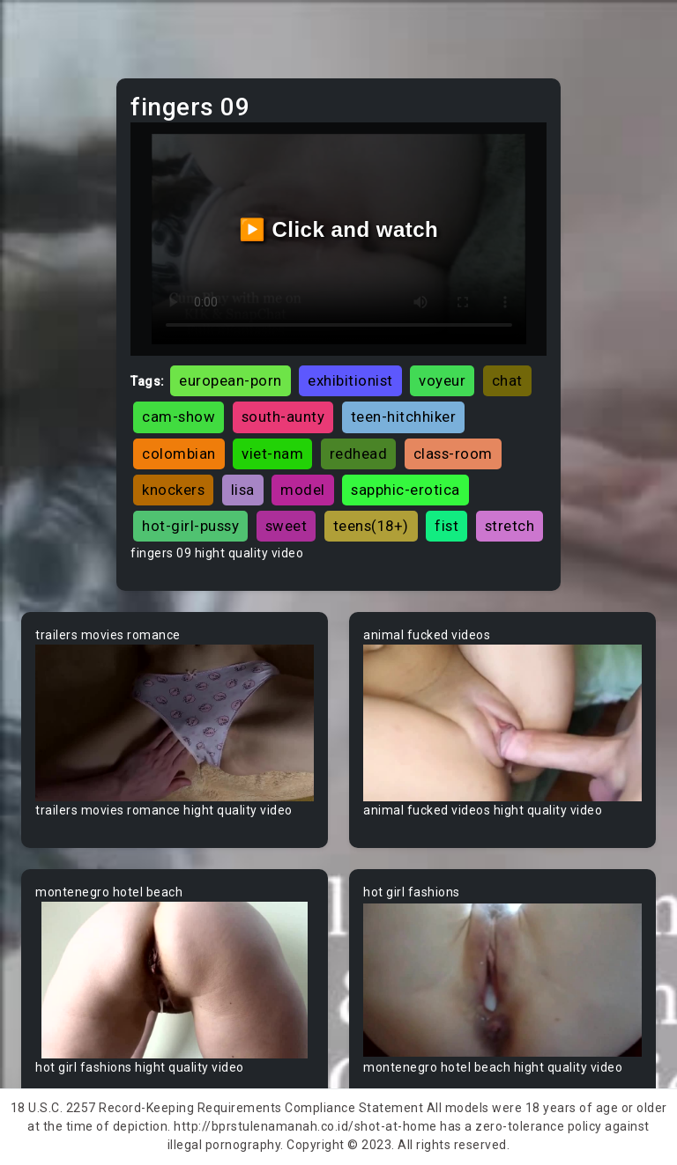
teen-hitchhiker (404, 416)
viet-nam (272, 453)
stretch (510, 526)
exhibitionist (350, 380)
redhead (359, 453)
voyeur (442, 380)
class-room (453, 453)
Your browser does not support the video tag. (174, 723)
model (302, 489)
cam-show (178, 416)
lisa (243, 489)
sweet (286, 526)
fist (446, 526)
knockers (173, 489)
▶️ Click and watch (339, 229)
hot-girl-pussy (190, 526)
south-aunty (283, 416)
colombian (179, 453)
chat (507, 380)
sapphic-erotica (405, 489)
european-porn (230, 380)
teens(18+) (371, 526)
